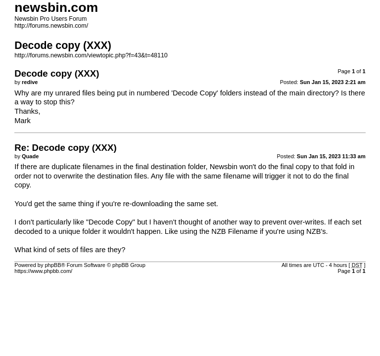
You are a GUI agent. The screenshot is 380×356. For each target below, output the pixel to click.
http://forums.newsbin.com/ (51, 25)
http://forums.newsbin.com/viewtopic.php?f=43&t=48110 (90, 55)
